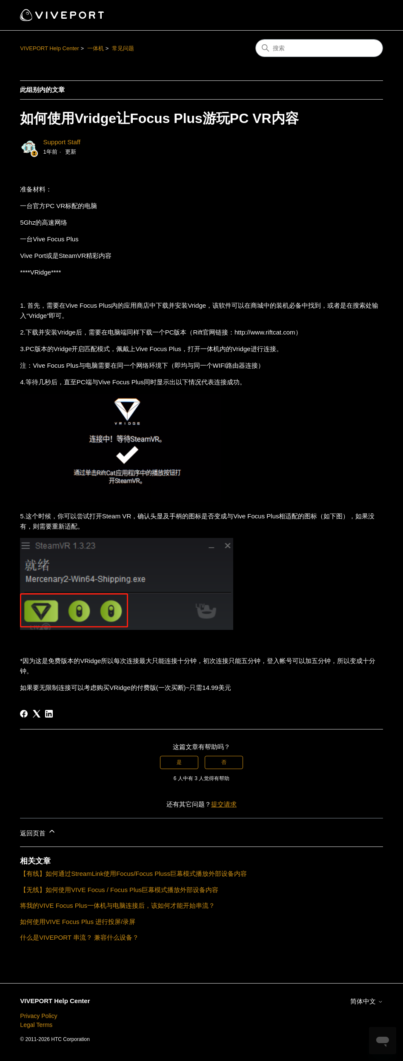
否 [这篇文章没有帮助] (223, 762)
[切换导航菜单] (368, 15)
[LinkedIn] (49, 714)
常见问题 (123, 48)
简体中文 (366, 1001)
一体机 (95, 48)
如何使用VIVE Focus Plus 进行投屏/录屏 (77, 921)
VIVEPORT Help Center (49, 48)
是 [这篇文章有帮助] (179, 762)
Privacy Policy (38, 1015)
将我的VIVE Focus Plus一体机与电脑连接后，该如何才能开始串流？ (117, 905)
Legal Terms (36, 1024)
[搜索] (319, 48)
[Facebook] (24, 714)
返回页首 (38, 832)
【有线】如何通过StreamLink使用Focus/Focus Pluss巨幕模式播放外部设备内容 (133, 873)
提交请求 (224, 804)
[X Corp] (36, 714)
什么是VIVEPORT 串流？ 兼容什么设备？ (79, 937)
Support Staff (61, 142)
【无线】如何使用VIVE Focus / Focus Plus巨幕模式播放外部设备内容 (119, 889)
